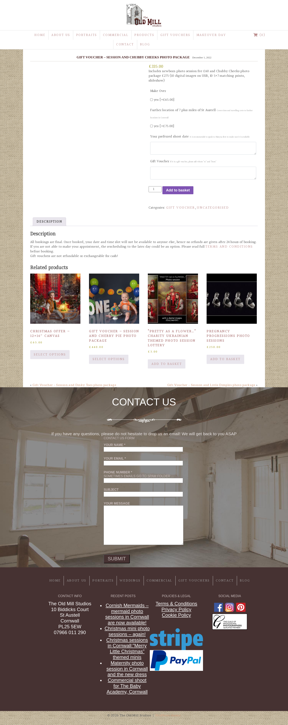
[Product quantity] (155, 189)
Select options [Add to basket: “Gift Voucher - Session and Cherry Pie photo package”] (109, 359)
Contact (125, 44)
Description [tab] (49, 222)
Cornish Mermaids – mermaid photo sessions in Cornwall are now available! (127, 614)
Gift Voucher (183, 161)
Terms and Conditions (229, 247)
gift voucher (180, 208)
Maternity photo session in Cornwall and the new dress (127, 668)
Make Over (158, 91)
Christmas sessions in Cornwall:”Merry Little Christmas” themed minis (127, 648)
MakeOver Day (211, 35)
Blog (145, 44)
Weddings (130, 581)
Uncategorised (213, 208)
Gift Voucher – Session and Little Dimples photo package (211, 385)
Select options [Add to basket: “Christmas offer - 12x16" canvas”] (50, 355)
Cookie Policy (176, 615)
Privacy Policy (176, 609)
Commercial (116, 35)
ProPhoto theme (168, 715)
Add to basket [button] (166, 364)
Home (39, 35)
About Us (60, 35)
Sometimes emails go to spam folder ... (143, 476)
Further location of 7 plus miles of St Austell (201, 113)
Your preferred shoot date (200, 136)
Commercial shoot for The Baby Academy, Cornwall (127, 685)
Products (144, 35)
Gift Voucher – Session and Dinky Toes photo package (74, 385)
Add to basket (178, 190)
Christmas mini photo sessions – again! (127, 631)
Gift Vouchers (175, 35)
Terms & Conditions (176, 603)
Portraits (86, 35)
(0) (259, 35)
